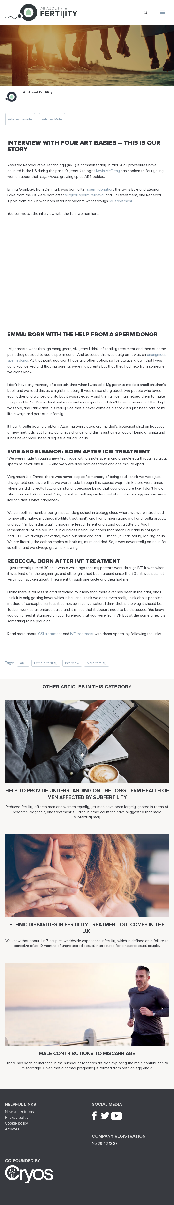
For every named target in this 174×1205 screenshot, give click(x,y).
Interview (72, 663)
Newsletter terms (19, 1112)
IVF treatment (120, 201)
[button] (145, 12)
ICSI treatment (50, 633)
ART (23, 663)
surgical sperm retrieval (85, 195)
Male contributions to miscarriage (87, 1054)
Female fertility (45, 663)
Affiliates (12, 1129)
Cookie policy (16, 1123)
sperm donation (100, 189)
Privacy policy (17, 1117)
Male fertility (96, 663)
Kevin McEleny (108, 170)
